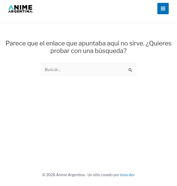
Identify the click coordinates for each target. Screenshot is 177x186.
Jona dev (127, 175)
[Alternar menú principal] (163, 8)
